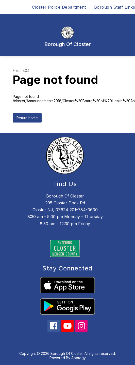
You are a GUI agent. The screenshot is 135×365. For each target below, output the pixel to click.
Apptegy (78, 358)
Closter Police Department (59, 7)
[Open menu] (13, 35)
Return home (27, 118)
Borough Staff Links (114, 7)
